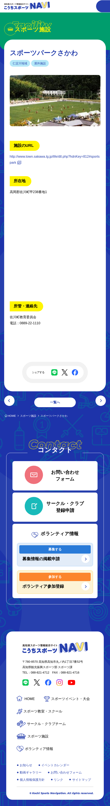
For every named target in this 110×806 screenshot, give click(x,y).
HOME (29, 699)
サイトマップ (81, 779)
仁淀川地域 (20, 63)
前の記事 (9, 401)
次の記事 (100, 401)
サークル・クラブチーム (46, 724)
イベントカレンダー (55, 765)
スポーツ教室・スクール (42, 711)
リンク (58, 779)
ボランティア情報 (39, 749)
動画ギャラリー (31, 772)
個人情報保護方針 (32, 779)
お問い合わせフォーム (66, 772)
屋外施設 (40, 63)
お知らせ (26, 765)
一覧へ (55, 402)
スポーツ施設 (38, 736)
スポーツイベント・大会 (70, 699)
